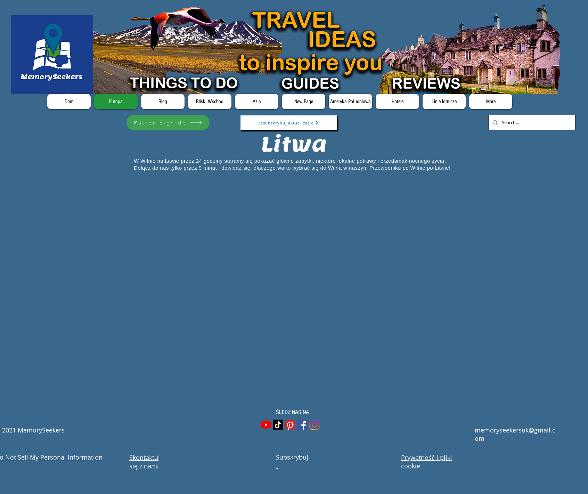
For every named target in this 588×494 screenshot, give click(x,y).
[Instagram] (314, 425)
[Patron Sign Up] (168, 122)
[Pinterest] (290, 425)
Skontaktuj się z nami (144, 461)
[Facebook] (302, 425)
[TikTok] (278, 425)
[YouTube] (266, 425)
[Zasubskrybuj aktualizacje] (288, 122)
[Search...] (531, 122)
